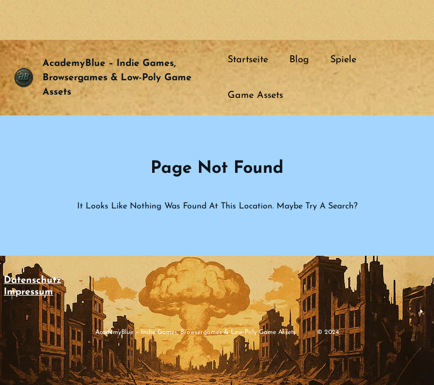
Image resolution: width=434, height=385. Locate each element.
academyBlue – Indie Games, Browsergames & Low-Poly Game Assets (117, 77)
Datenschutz (32, 280)
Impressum (28, 292)
